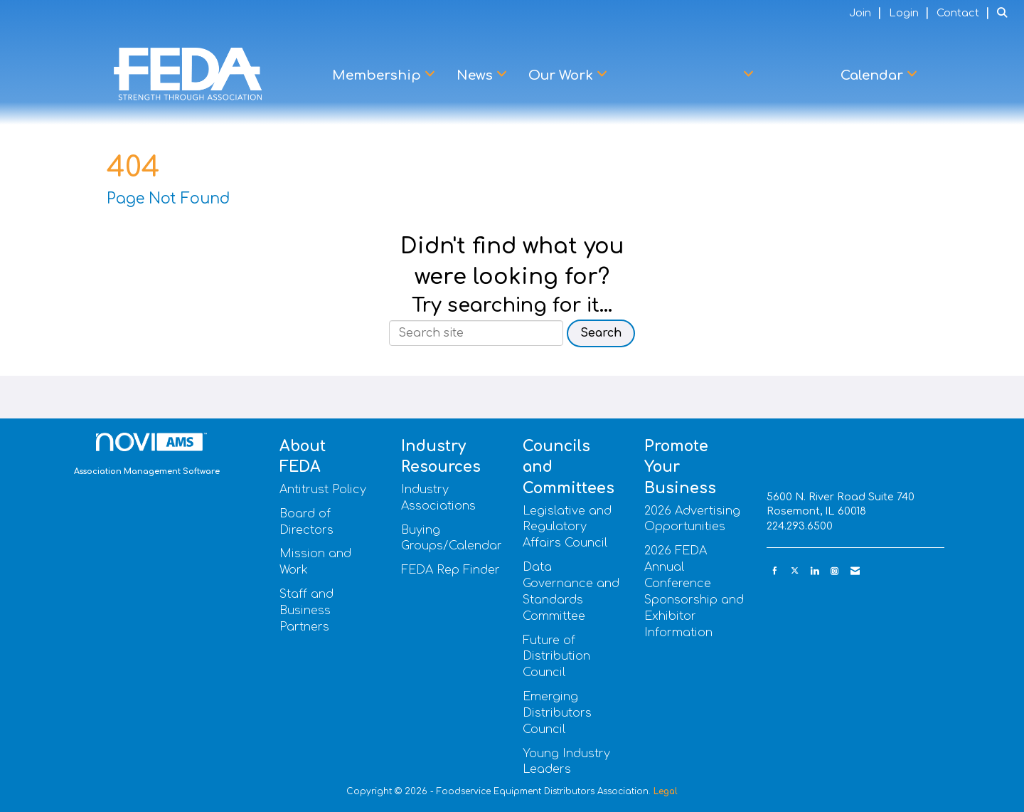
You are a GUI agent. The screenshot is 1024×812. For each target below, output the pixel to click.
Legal (666, 791)
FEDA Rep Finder (450, 570)
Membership (378, 75)
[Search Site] (1005, 12)
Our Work (562, 75)
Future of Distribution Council (556, 657)
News (476, 75)
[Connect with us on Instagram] (834, 571)
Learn (797, 75)
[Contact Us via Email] (855, 571)
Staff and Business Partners (306, 610)
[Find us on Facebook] (775, 571)
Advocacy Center (684, 75)
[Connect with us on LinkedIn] (814, 571)
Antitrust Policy (322, 489)
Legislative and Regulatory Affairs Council (567, 527)
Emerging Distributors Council (557, 713)
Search (601, 333)
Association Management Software (147, 455)
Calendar (874, 75)
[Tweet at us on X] (794, 571)
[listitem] (867, 12)
